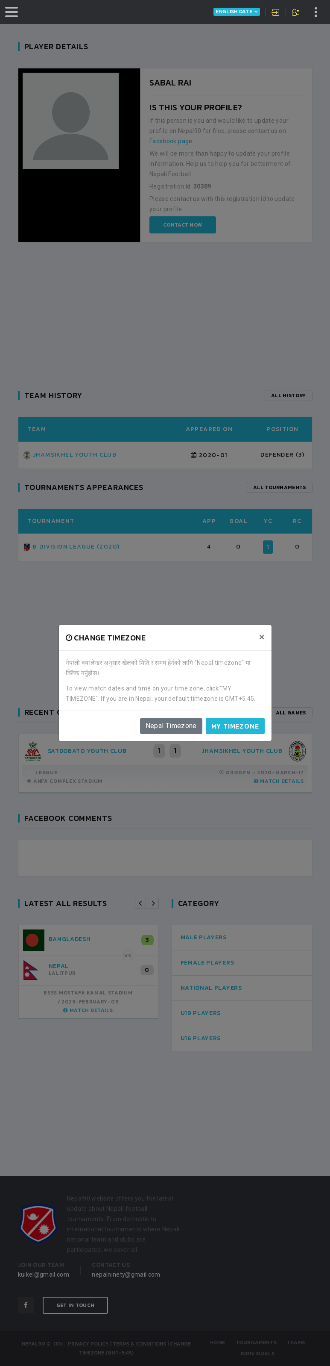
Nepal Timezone (171, 726)
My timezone (235, 726)
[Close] (262, 637)
